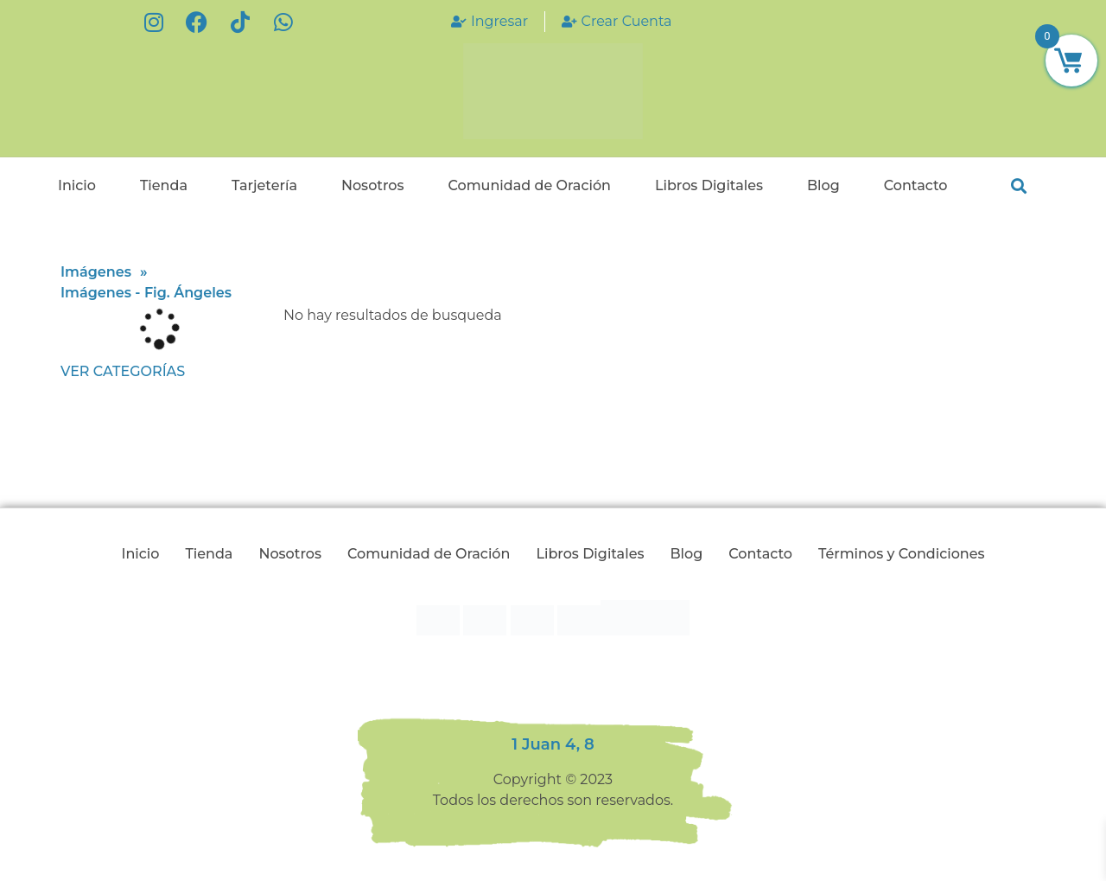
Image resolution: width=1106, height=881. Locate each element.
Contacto (916, 185)
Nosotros (372, 185)
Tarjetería (264, 185)
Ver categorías (122, 371)
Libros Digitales (709, 185)
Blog (823, 185)
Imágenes (95, 272)
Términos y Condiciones (901, 554)
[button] (1018, 186)
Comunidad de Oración (529, 185)
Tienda (164, 185)
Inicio (77, 185)
